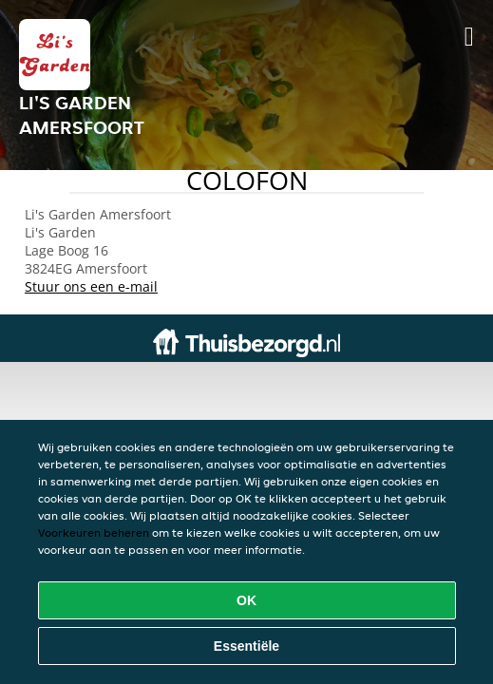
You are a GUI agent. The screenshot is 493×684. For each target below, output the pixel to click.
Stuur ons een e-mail (91, 286)
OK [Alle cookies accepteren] (246, 600)
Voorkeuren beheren (93, 532)
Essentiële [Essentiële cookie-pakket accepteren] (246, 646)
